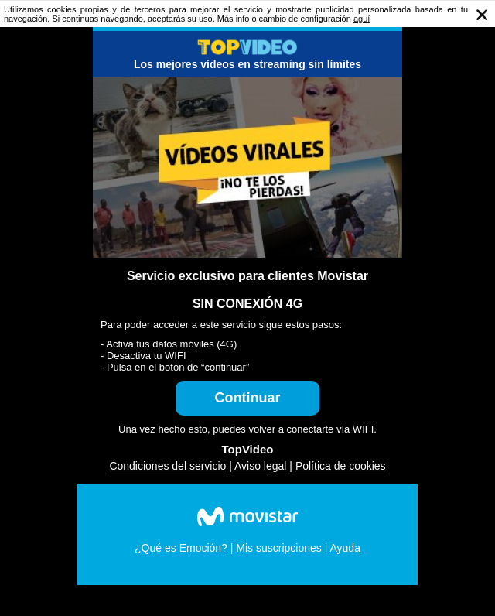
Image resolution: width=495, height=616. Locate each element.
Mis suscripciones (278, 548)
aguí (361, 18)
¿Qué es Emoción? (181, 548)
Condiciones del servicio (167, 466)
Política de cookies (340, 466)
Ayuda (344, 548)
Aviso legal (260, 466)
